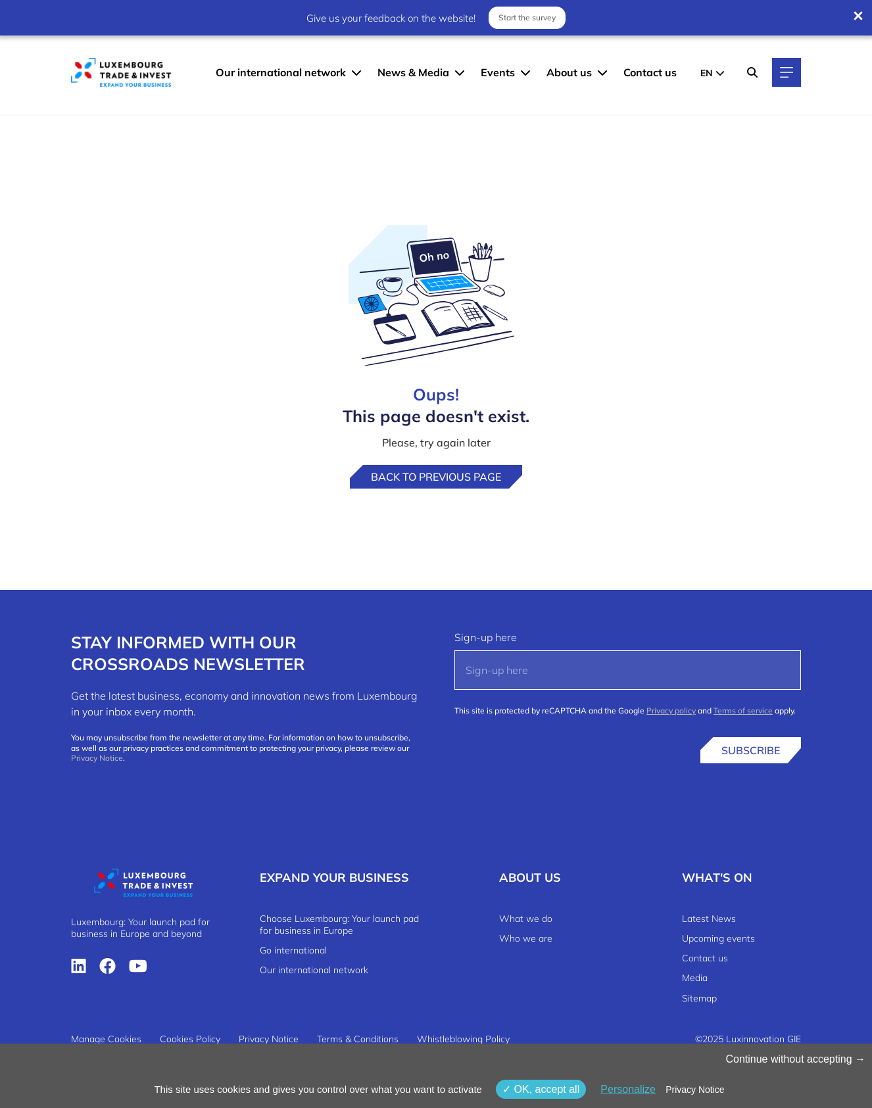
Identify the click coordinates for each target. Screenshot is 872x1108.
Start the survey (527, 17)
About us (569, 72)
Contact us (650, 72)
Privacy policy (671, 710)
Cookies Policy (190, 1039)
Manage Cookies (106, 1039)
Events (498, 72)
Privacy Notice (97, 758)
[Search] (752, 72)
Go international (293, 950)
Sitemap (699, 998)
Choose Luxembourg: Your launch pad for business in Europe (339, 924)
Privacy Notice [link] (695, 1089)
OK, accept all (540, 1089)
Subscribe (750, 750)
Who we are (525, 938)
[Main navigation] (786, 72)
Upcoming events (718, 938)
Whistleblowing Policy (463, 1039)
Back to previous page (436, 476)
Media (695, 978)
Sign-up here (485, 637)
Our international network (281, 72)
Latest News (709, 919)
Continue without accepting (795, 1059)
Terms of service (743, 710)
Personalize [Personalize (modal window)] (628, 1089)
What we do (525, 919)
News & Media (413, 72)
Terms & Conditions (358, 1039)
